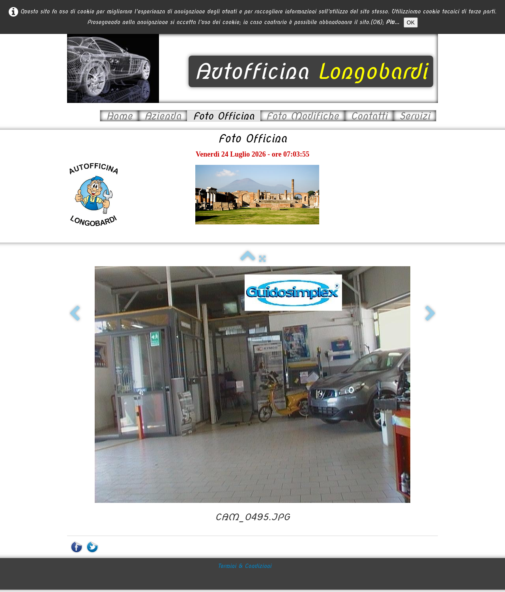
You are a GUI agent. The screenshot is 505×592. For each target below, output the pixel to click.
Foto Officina (223, 115)
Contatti (369, 115)
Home (119, 115)
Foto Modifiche (302, 115)
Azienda (162, 115)
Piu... (392, 22)
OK (411, 22)
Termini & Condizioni (244, 549)
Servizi (414, 115)
